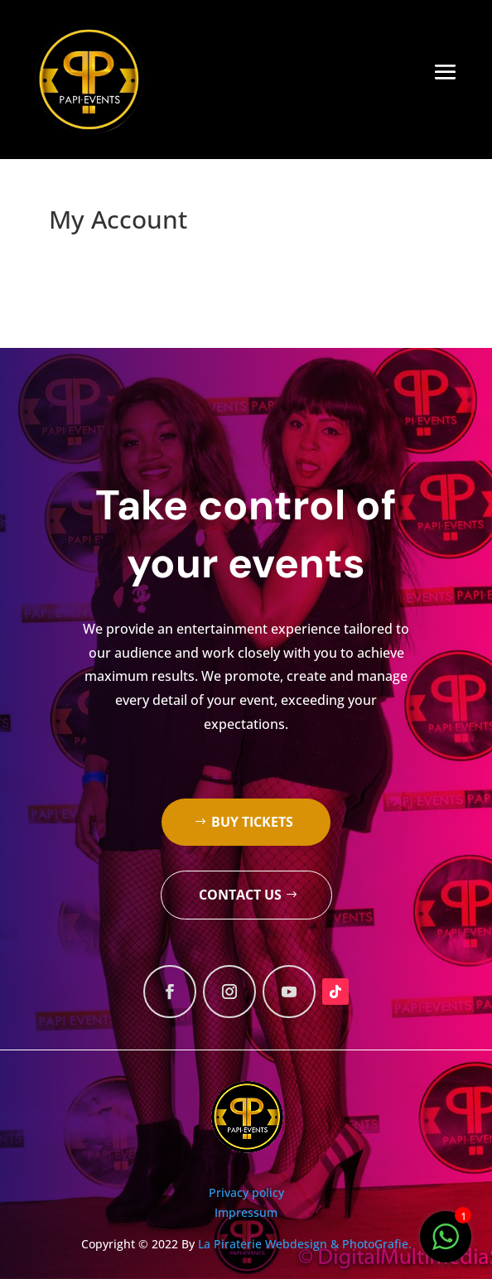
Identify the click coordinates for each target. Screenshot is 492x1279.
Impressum (246, 1212)
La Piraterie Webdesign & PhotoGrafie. (305, 1244)
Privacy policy (246, 1192)
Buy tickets (252, 822)
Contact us (240, 895)
